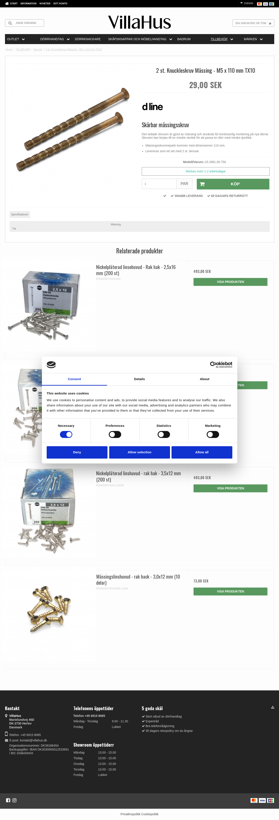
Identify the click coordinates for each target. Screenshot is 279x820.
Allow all (202, 452)
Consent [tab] (74, 379)
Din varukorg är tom (254, 23)
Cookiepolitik (149, 814)
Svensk (246, 3)
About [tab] (205, 379)
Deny (77, 452)
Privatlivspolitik (130, 814)
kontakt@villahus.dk (33, 740)
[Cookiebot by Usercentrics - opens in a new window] (213, 364)
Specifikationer (19, 214)
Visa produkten (230, 282)
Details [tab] (139, 379)
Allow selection (139, 452)
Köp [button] (218, 184)
